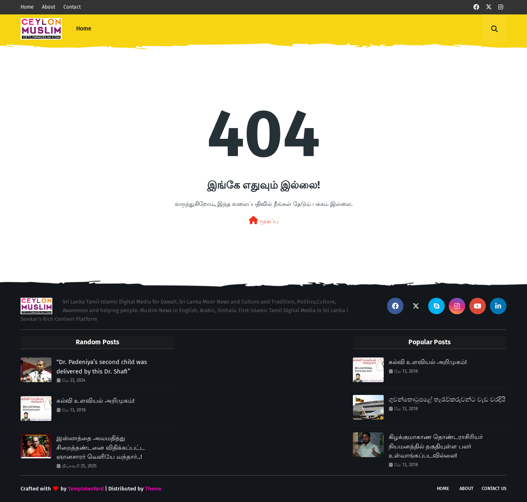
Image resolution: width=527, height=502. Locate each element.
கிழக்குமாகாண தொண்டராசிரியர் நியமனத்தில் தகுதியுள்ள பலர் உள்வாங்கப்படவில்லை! (436, 446)
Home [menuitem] (83, 28)
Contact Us (494, 488)
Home (27, 7)
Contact (72, 7)
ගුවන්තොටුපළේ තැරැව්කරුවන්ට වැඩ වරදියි (447, 399)
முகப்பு (263, 220)
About (48, 7)
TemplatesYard (86, 489)
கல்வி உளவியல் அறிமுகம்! (95, 400)
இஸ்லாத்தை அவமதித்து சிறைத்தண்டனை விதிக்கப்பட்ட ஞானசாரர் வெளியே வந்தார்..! (100, 447)
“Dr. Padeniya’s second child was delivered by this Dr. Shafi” (101, 366)
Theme (153, 489)
